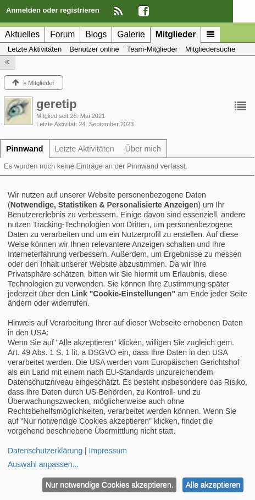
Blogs (96, 34)
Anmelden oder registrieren (52, 10)
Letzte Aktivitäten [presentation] (84, 148)
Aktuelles (22, 34)
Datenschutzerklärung (45, 450)
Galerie (131, 34)
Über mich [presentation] (143, 148)
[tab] (24, 148)
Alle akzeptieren (213, 484)
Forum (62, 34)
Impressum (108, 450)
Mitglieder (176, 34)
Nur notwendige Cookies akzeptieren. (110, 484)
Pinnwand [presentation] (24, 148)
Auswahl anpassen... (43, 464)
